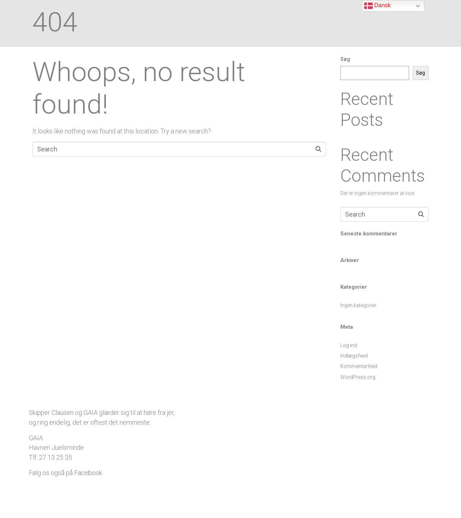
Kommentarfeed (358, 366)
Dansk (377, 5)
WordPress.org (357, 377)
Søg (345, 59)
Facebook (88, 473)
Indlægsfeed (354, 356)
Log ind (348, 345)
